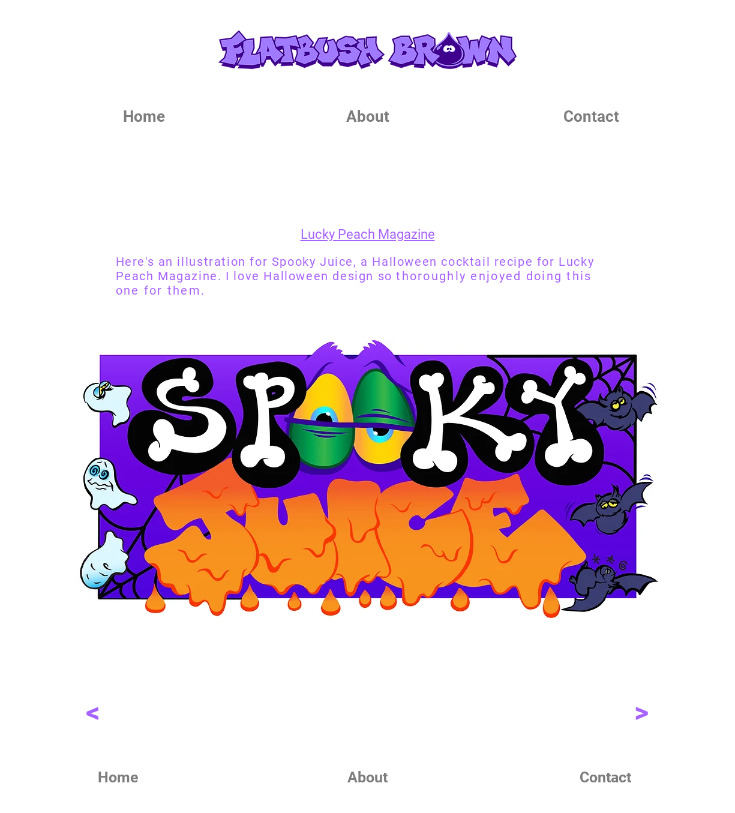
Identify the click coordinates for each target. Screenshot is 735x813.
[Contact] (606, 777)
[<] (93, 712)
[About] (367, 777)
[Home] (118, 777)
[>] (641, 712)
